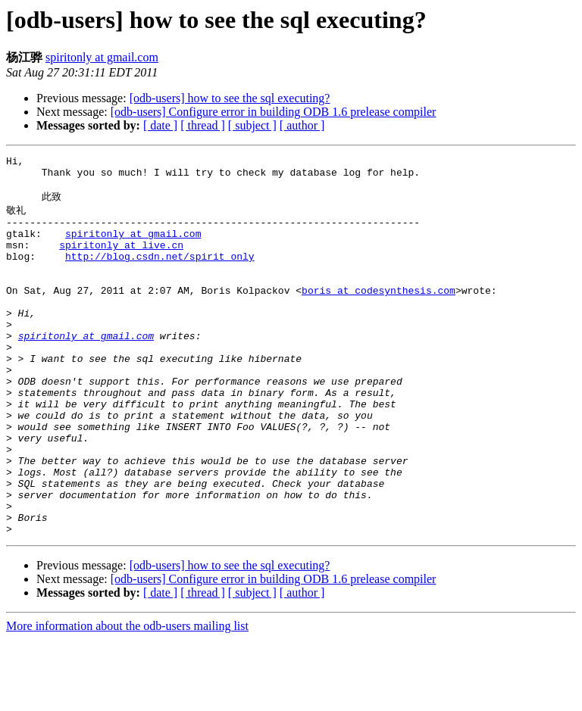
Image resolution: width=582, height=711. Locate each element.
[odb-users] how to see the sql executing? (230, 98)
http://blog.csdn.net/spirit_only (160, 273)
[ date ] (160, 125)
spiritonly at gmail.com (101, 57)
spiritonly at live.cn (121, 260)
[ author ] (302, 125)
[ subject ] (252, 125)
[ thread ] (202, 125)
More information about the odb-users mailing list (127, 697)
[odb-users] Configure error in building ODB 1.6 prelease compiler (273, 111)
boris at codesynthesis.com (378, 314)
